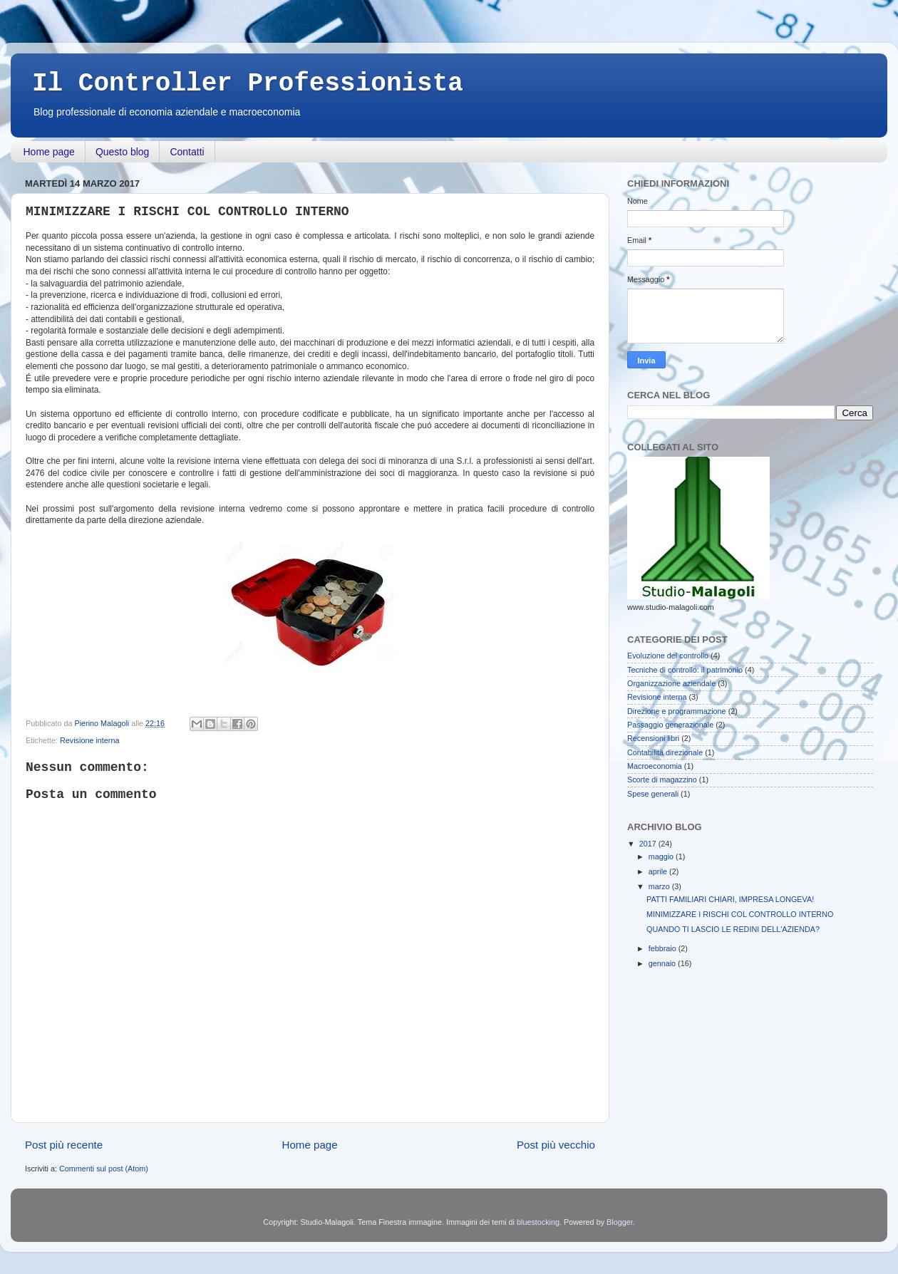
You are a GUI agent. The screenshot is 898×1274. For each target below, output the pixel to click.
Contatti (187, 151)
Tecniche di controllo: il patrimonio (685, 670)
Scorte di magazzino (662, 779)
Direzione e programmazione (676, 711)
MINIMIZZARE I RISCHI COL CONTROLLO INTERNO (739, 914)
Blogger (620, 1222)
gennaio (663, 963)
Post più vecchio (556, 1145)
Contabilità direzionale (665, 752)
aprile (659, 871)
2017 (649, 843)
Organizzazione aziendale (671, 683)
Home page (49, 151)
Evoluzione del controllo (667, 655)
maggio (662, 856)
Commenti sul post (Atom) (103, 1168)
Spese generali (652, 793)
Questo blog (123, 151)
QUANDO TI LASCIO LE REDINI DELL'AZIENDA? (733, 929)
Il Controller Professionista (247, 83)
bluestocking (538, 1222)
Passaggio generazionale (670, 724)
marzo (660, 886)
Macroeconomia (654, 766)
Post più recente (64, 1145)
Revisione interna (89, 740)
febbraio (663, 948)
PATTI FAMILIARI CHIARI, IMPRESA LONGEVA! (730, 899)
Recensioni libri (653, 738)
